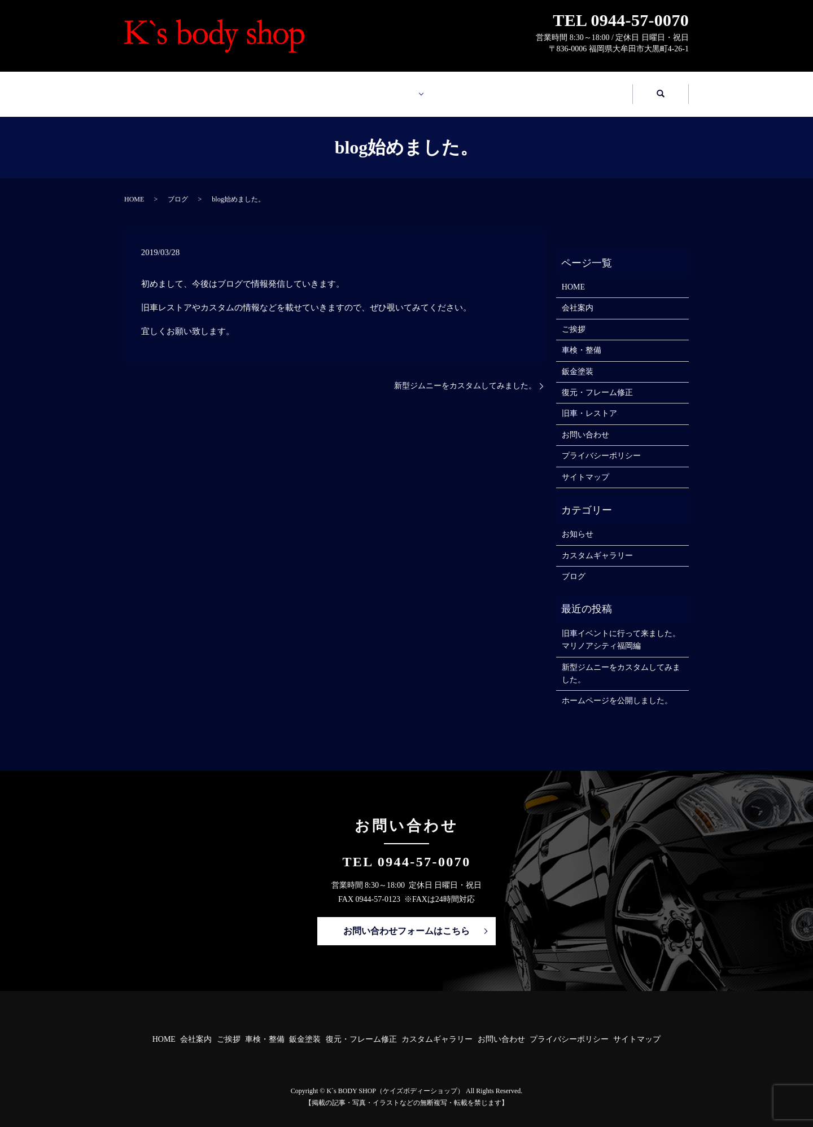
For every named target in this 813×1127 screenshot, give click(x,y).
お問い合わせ (581, 88)
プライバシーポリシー (601, 445)
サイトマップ (585, 466)
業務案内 (374, 88)
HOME (175, 88)
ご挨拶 (573, 318)
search (660, 89)
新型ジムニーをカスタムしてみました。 (465, 375)
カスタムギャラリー (480, 88)
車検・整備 (581, 339)
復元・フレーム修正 (597, 382)
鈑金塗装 (577, 361)
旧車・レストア (589, 402)
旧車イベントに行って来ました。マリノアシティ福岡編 (621, 629)
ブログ (178, 188)
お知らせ (577, 523)
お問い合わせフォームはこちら (406, 920)
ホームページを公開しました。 (617, 690)
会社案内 (277, 88)
